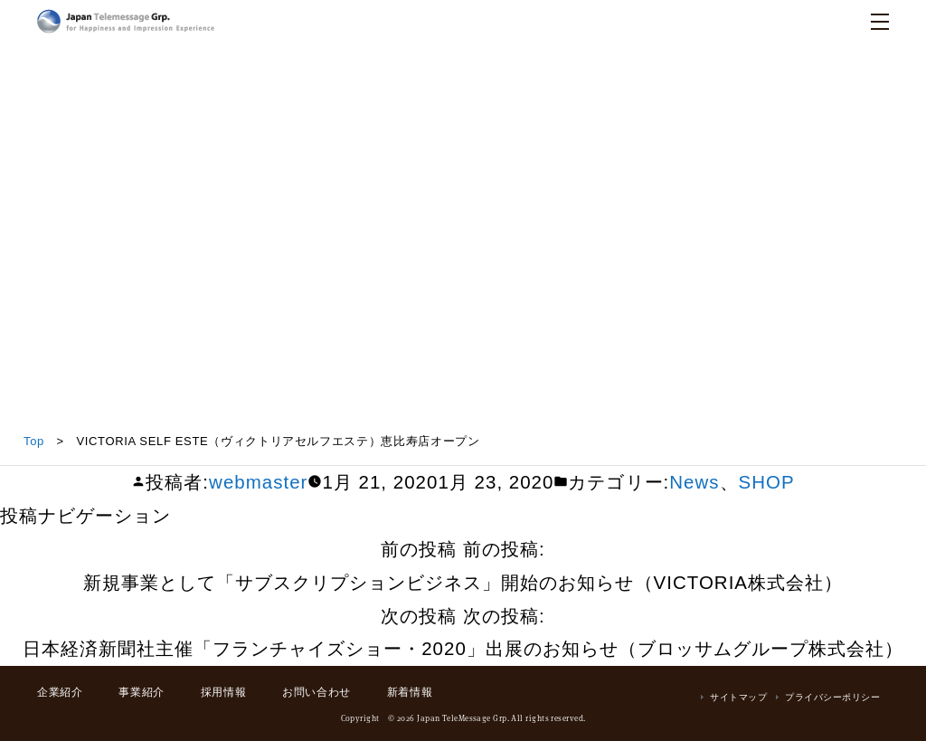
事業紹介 (141, 692)
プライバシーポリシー (832, 697)
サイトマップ (738, 697)
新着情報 (409, 692)
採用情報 (223, 692)
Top (34, 441)
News (694, 481)
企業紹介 (59, 692)
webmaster (258, 481)
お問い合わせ (316, 692)
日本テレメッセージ (125, 21)
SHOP (767, 481)
